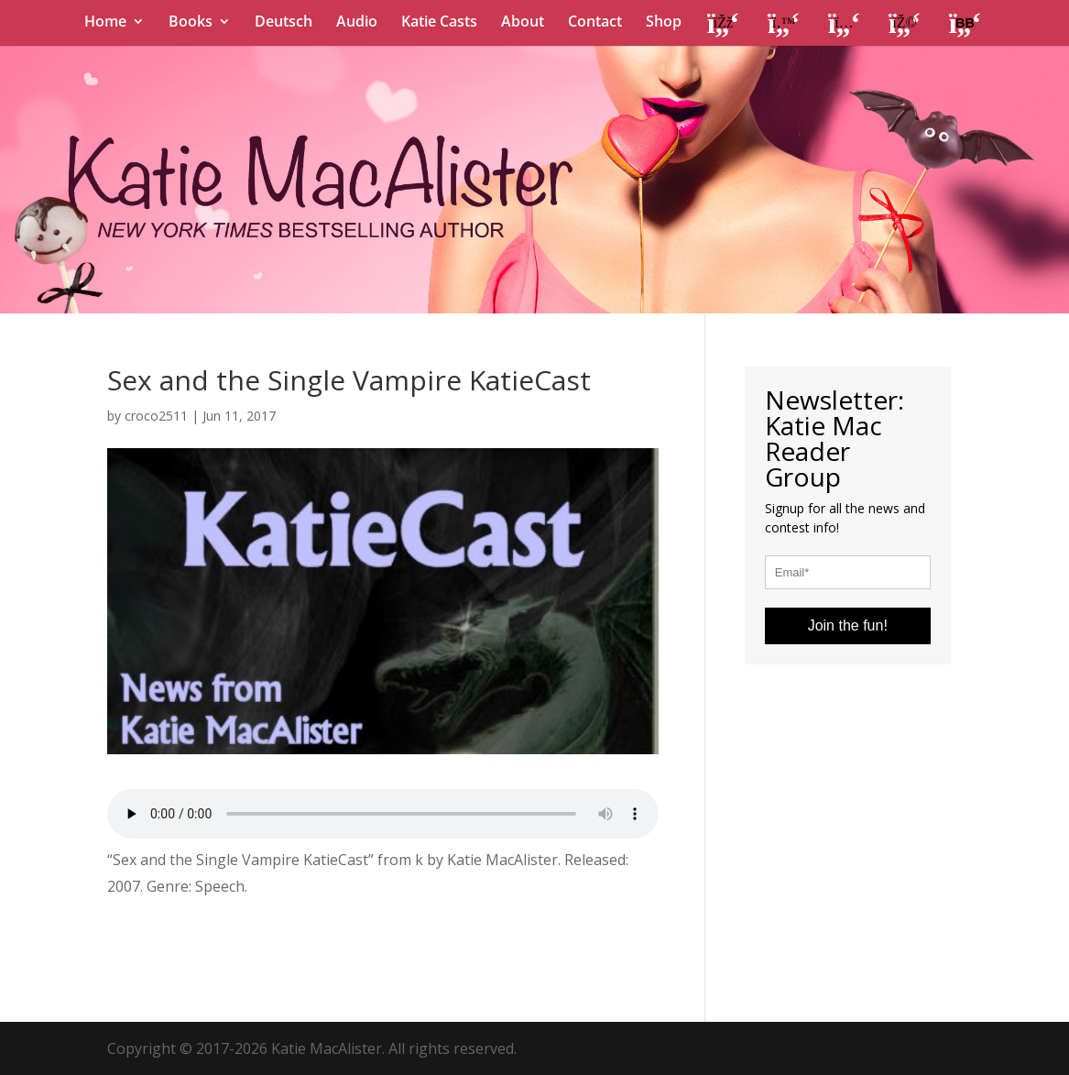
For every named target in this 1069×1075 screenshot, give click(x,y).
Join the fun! (848, 625)
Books (191, 23)
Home (105, 23)
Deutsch (283, 23)
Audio (356, 23)
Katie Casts (439, 23)
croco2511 (156, 415)
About (522, 23)
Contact (595, 23)
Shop (664, 23)
